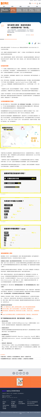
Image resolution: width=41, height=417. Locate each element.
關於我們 (31, 0)
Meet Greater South (30, 403)
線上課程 (13, 403)
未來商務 (4, 408)
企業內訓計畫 (13, 406)
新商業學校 (13, 401)
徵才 (11, 393)
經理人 (4, 403)
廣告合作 (35, 0)
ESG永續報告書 (20, 393)
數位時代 (4, 401)
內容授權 (39, 0)
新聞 (12, 6)
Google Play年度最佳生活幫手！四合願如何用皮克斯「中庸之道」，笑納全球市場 (20, 314)
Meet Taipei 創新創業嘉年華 (32, 401)
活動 (37, 6)
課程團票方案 (13, 405)
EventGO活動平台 (21, 403)
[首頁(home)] (4, 3)
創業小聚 (4, 406)
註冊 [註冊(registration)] (35, 3)
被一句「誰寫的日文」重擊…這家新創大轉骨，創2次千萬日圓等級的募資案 (18, 306)
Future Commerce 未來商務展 (32, 405)
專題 (20, 6)
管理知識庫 (20, 401)
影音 (29, 6)
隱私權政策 (15, 393)
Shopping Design (6, 405)
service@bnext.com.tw (8, 395)
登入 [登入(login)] (32, 3)
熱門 (4, 6)
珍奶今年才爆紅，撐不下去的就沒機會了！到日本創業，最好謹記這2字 (17, 308)
